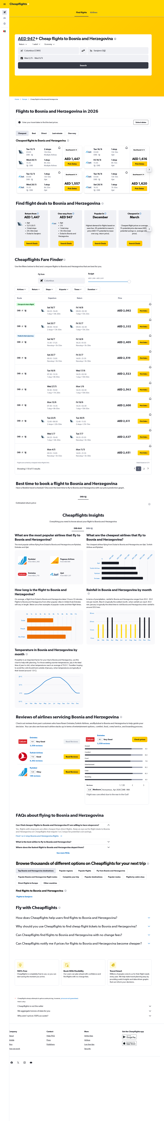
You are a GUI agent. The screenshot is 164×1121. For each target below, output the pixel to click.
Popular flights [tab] (88, 853)
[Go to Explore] (4, 23)
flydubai (37, 750)
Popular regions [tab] (69, 853)
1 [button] (142, 450)
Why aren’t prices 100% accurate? (88, 997)
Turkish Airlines (39, 735)
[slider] (132, 281)
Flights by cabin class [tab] (139, 859)
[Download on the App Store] (133, 1025)
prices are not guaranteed (72, 980)
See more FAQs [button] (66, 835)
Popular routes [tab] (118, 859)
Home (20, 99)
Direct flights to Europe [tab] (31, 865)
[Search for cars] (4, 18)
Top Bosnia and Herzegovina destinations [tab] (39, 853)
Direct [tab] (47, 133)
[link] (35, 243)
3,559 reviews (39, 727)
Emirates (37, 719)
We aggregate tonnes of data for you (88, 993)
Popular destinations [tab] (97, 859)
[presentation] (118, 39)
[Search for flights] (4, 12)
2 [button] (147, 450)
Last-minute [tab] (61, 133)
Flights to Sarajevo (28, 878)
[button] (5, 4)
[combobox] (53, 44)
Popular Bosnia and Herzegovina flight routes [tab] (41, 859)
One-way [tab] (76, 133)
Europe (28, 99)
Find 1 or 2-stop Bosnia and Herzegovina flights (42, 818)
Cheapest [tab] (26, 133)
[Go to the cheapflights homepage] (20, 4)
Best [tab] (37, 133)
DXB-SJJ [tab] (86, 479)
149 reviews (38, 758)
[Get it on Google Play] (133, 1018)
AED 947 (30, 38)
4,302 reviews (39, 743)
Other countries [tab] (53, 865)
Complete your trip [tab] (74, 859)
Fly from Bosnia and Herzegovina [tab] (114, 853)
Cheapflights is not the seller (88, 988)
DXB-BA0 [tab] (81, 510)
